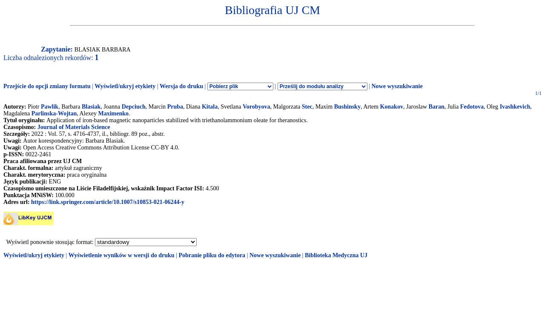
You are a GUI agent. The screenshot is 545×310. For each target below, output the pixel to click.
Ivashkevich (515, 106)
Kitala (210, 106)
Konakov (391, 106)
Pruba (175, 106)
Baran (436, 106)
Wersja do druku (181, 86)
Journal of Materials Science (73, 127)
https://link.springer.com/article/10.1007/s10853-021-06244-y (107, 202)
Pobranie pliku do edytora (211, 255)
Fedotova (472, 106)
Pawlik (49, 106)
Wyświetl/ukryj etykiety (125, 86)
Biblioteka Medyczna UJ (336, 255)
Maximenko (113, 113)
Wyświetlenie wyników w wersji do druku (122, 255)
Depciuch (134, 106)
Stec (307, 106)
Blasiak (91, 106)
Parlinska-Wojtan (54, 113)
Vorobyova (256, 106)
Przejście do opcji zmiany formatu (47, 86)
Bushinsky (347, 106)
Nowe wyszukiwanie (396, 86)
